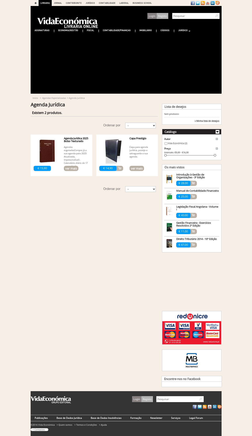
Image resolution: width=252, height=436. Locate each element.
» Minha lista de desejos (207, 121)
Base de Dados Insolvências (106, 418)
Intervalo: (169, 152)
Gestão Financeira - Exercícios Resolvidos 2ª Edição (193, 224)
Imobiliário (145, 30)
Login (152, 16)
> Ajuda (103, 424)
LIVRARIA (45, 3)
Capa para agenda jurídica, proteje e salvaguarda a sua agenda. (138, 151)
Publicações (41, 418)
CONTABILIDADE (107, 3)
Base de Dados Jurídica (69, 418)
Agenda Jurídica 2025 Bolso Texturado (76, 139)
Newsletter (156, 418)
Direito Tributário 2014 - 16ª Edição (196, 239)
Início (35, 97)
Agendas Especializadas (54, 97)
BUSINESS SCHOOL (142, 3)
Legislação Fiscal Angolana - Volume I (197, 208)
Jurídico (182, 31)
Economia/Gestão (68, 30)
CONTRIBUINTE (74, 3)
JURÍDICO (90, 3)
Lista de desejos (175, 107)
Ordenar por (111, 125)
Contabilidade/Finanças (117, 30)
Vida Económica (177, 143)
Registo (162, 16)
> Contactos (39, 429)
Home (36, 3)
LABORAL (124, 3)
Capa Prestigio (137, 138)
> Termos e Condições (85, 424)
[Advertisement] (126, 64)
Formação (135, 418)
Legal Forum (196, 418)
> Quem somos (64, 424)
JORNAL (58, 3)
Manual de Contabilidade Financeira (197, 190)
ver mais (71, 168)
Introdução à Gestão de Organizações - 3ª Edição (190, 176)
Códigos (165, 30)
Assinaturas (42, 30)
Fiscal (90, 30)
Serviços (175, 418)
